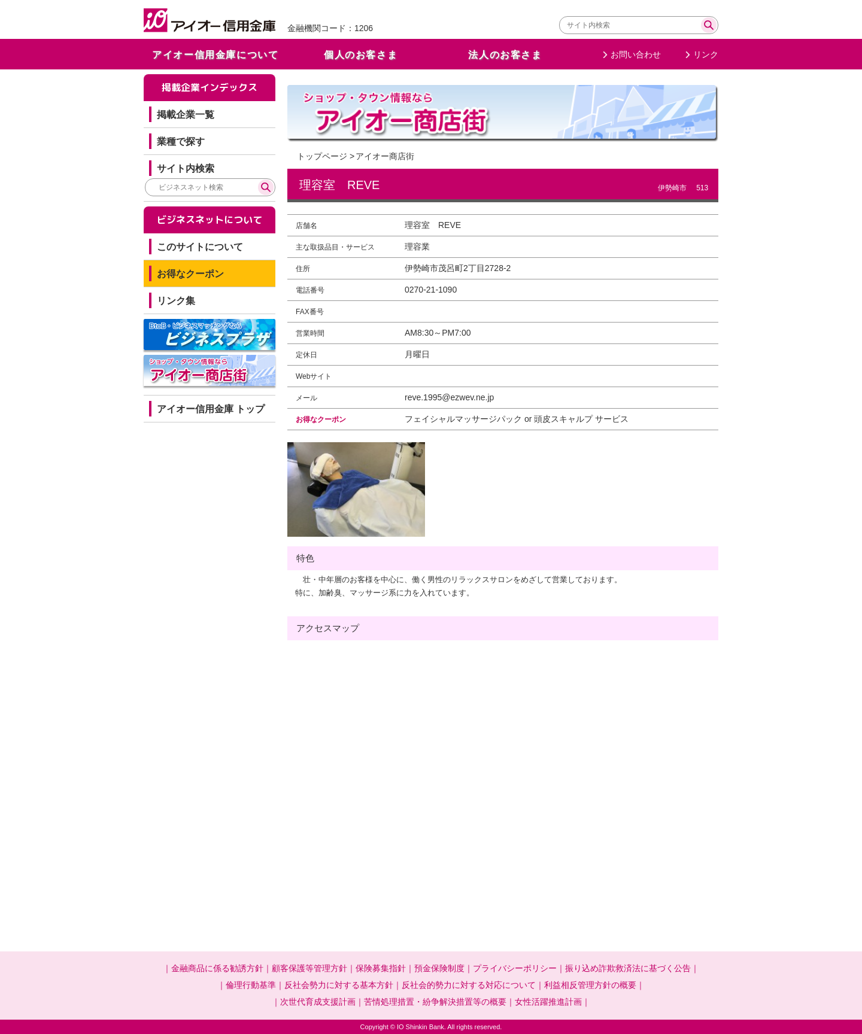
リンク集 (176, 301)
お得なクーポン (190, 274)
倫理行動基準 (251, 985)
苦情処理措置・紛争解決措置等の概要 (435, 1001)
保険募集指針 (381, 968)
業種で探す (181, 141)
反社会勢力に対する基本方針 (338, 985)
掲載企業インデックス (209, 87)
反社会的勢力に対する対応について (469, 985)
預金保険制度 (439, 968)
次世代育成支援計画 (318, 1001)
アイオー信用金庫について (215, 55)
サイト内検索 (185, 168)
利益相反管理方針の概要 (590, 985)
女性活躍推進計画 (548, 1001)
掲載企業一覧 (185, 115)
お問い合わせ (636, 54)
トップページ (322, 156)
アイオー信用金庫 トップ (211, 409)
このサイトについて (200, 247)
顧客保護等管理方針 (309, 968)
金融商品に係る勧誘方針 (217, 968)
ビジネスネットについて (209, 219)
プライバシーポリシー (515, 968)
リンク (705, 54)
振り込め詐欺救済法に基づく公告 (628, 968)
